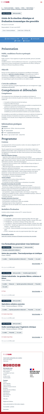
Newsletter (6, 409)
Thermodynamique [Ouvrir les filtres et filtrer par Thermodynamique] (17, 247)
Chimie (22, 7)
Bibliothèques (6, 391)
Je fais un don (6, 376)
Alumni (5, 374)
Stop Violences (7, 394)
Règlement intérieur (8, 401)
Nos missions (6, 371)
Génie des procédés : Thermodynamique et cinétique (22, 253)
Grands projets (6, 377)
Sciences (17, 7)
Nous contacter (7, 385)
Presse (5, 382)
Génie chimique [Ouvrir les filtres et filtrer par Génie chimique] (6, 13)
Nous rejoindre (6, 383)
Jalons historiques (7, 369)
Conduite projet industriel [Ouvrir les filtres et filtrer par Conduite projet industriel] (29, 273)
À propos (5, 380)
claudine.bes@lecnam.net (13, 132)
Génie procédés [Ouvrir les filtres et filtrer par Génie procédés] (17, 13)
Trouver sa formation (8, 7)
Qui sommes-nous (7, 368)
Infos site (5, 398)
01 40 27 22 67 (9, 130)
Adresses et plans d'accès (9, 386)
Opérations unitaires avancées (13, 304)
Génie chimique (29, 7)
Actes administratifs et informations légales (13, 404)
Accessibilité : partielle (8, 406)
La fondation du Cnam (8, 373)
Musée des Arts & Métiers (9, 390)
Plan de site (6, 396)
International (6, 393)
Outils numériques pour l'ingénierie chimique (19, 327)
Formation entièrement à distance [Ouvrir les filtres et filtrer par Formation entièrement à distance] (11, 250)
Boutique (5, 388)
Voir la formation (36, 263)
